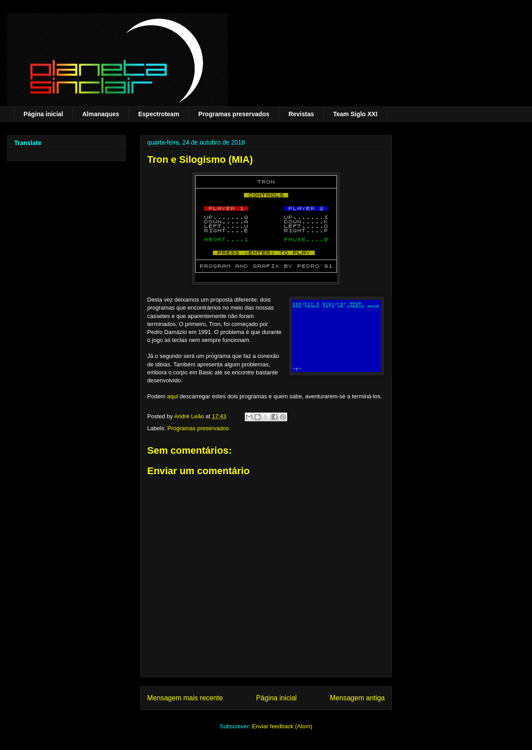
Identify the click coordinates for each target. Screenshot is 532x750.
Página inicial (43, 114)
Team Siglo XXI (355, 114)
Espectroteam (159, 114)
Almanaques (100, 114)
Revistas (301, 114)
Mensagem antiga (357, 698)
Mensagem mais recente (185, 698)
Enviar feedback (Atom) (282, 726)
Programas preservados (233, 114)
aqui (172, 396)
